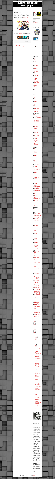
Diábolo (35, 97)
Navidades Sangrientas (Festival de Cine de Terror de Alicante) (37, 215)
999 (34, 253)
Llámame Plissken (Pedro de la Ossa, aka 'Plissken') (37, 292)
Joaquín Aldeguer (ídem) (36, 287)
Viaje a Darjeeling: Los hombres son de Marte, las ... (38, 386)
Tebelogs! (35, 141)
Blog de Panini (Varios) (36, 120)
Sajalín (34, 86)
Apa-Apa (35, 95)
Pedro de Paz (35, 246)
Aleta (34, 94)
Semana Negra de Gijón (36, 217)
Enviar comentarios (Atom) (20, 47)
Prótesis (35, 171)
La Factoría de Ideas (36, 75)
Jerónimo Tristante (36, 241)
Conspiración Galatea (36, 224)
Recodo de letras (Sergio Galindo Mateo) (36, 304)
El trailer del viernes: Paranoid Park (37, 376)
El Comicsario (20, 33)
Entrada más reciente (17, 46)
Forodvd (35, 208)
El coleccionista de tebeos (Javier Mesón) (36, 128)
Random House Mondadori (36, 82)
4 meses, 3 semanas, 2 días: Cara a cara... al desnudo (37, 350)
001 (34, 93)
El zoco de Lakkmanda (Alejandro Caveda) (36, 275)
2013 (34, 331)
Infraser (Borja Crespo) (36, 285)
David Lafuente (35, 148)
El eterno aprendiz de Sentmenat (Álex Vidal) (36, 267)
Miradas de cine (35, 196)
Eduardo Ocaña (35, 149)
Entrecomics (35, 131)
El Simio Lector (35, 178)
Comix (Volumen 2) (36, 126)
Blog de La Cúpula (36, 118)
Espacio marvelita (36, 132)
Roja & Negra (35, 172)
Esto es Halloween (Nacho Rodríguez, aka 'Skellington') (37, 277)
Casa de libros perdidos (36, 177)
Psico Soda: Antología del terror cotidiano (37, 401)
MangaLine (35, 104)
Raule (34, 154)
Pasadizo (35, 232)
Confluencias (35, 68)
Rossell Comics (35, 109)
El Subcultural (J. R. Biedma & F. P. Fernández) (37, 228)
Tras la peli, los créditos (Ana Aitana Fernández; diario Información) (37, 313)
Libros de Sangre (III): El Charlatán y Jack (37, 372)
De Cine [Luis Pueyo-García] (37, 186)
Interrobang (35, 163)
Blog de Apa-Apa (35, 114)
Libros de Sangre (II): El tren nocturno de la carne (37, 384)
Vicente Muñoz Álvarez (36, 248)
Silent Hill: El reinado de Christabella (37, 375)
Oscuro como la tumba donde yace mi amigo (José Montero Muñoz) (37, 297)
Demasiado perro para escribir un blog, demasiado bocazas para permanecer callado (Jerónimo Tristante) (37, 261)
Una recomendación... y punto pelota (37, 379)
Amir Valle (35, 236)
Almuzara (35, 61)
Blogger (34, 475)
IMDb (34, 193)
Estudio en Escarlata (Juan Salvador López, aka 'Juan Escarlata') (36, 279)
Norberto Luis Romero (36, 245)
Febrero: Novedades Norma (37, 396)
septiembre (36, 339)
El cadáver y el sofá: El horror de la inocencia (38, 388)
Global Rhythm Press (25, 17)
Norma (34, 105)
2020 (34, 325)
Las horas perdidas (36, 195)
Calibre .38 (35, 160)
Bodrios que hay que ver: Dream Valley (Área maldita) (37, 382)
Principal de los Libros (36, 81)
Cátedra (35, 67)
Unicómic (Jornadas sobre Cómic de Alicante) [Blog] (36, 218)
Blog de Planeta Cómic (36, 121)
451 (34, 57)
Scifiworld (35, 201)
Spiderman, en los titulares (37, 390)
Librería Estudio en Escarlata (37, 167)
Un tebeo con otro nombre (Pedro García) (36, 144)
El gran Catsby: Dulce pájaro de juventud (37, 348)
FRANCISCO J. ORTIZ (35, 22)
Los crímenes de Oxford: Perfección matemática (37, 373)
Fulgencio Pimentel (36, 100)
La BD (34, 136)
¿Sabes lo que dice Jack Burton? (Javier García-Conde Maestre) (37, 252)
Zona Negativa (35, 145)
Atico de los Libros (36, 65)
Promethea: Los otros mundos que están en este (37, 358)
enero (35, 346)
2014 (34, 330)
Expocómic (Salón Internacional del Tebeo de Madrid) (37, 213)
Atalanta (35, 64)
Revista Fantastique (36, 200)
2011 (34, 333)
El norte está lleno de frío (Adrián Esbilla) (36, 271)
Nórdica (35, 79)
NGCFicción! (35, 78)
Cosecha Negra (35, 161)
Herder (34, 72)
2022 (34, 323)
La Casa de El (35, 138)
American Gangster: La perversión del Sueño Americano (37, 399)
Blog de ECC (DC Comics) (36, 116)
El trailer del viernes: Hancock (38, 402)
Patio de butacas (35, 199)
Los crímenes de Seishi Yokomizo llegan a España (37, 347)
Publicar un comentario (17, 45)
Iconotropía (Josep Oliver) (36, 135)
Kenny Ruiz (35, 151)
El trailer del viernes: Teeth (37, 389)
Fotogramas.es (35, 192)
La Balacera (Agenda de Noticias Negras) (36, 164)
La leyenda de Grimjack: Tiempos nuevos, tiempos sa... (37, 365)
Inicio (23, 46)
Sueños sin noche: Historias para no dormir (37, 371)
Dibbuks (35, 98)
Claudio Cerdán (35, 239)
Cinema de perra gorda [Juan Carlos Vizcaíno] (37, 185)
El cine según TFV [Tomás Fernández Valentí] (36, 188)
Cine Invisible (35, 183)
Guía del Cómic (35, 134)
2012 (34, 332)
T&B (34, 89)
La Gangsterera (35, 165)
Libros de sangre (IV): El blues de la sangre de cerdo (37, 356)
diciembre (36, 336)
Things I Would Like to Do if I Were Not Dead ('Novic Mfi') (37, 311)
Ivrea (34, 102)
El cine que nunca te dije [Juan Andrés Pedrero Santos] (37, 187)
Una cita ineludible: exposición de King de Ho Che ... (37, 352)
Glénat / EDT (35, 101)
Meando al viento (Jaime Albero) (37, 293)
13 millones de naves (36, 125)
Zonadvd (35, 210)
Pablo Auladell (35, 152)
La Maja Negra (35, 166)
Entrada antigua (29, 46)
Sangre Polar (35, 173)
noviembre (36, 337)
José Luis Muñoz (35, 243)
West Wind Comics (36, 111)
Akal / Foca (35, 58)
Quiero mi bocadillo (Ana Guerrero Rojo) (36, 302)
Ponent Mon (35, 107)
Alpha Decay (35, 62)
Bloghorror (35, 182)
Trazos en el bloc (35, 143)
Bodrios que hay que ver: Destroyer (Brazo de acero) (37, 369)
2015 (34, 329)
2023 (34, 322)
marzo (35, 344)
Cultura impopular (36, 225)
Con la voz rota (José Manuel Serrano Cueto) (37, 256)
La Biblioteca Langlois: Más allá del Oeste (37, 403)
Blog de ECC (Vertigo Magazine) (37, 117)
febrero (35, 345)
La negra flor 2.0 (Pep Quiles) (37, 289)
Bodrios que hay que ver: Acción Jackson (37, 395)
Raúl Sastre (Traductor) (36, 303)
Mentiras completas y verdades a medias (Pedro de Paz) (37, 294)
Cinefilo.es (35, 184)
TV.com (34, 205)
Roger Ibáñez (35, 155)
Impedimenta (35, 74)
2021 (34, 324)
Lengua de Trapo (35, 76)
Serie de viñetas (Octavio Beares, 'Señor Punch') (36, 140)
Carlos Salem (35, 238)
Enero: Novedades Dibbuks (37, 383)
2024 (34, 321)
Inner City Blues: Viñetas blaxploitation (37, 380)
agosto (35, 340)
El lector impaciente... (36, 129)
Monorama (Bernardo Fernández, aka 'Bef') (36, 296)
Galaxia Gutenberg (36, 71)
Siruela (34, 88)
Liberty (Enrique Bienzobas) (37, 291)
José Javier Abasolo (36, 242)
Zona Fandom (35, 233)
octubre (35, 338)
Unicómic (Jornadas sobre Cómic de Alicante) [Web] (36, 220)
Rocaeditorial (35, 85)
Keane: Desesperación (37, 363)
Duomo (34, 69)
